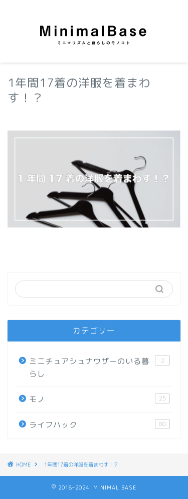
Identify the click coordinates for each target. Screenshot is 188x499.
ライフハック (99, 424)
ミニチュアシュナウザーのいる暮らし (99, 368)
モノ (99, 399)
